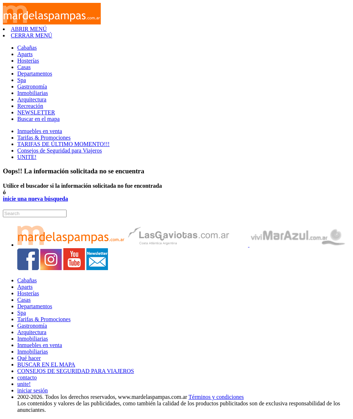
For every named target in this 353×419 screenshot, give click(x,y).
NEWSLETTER (36, 112)
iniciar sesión (32, 390)
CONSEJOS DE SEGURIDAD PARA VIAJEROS (75, 371)
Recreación (30, 106)
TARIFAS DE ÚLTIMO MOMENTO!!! (63, 144)
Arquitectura (31, 99)
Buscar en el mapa (38, 119)
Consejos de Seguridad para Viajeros (59, 150)
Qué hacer (29, 358)
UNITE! (26, 157)
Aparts (25, 54)
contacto (27, 377)
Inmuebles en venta (39, 131)
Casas (24, 67)
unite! (24, 384)
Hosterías (28, 61)
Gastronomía (32, 86)
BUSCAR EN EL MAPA (46, 364)
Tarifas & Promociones (44, 138)
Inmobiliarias (32, 93)
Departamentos (34, 73)
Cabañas (27, 48)
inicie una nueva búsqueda (35, 199)
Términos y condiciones (216, 397)
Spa (21, 80)
